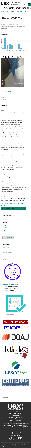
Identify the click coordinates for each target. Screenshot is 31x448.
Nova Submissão (8, 237)
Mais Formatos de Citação (8, 208)
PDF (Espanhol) (7, 91)
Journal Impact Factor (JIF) (10, 284)
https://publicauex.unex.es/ (15, 420)
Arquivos (13, 11)
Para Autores (5, 250)
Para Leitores (5, 247)
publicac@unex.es (15, 419)
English (4, 225)
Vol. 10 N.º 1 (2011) (22, 11)
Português (5, 230)
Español (4, 228)
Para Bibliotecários (7, 252)
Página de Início (5, 11)
